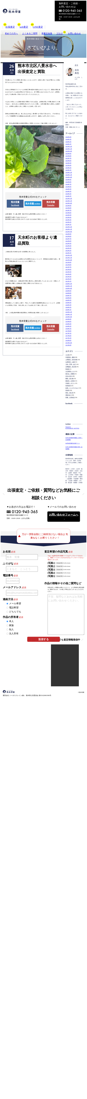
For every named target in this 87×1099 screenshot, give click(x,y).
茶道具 (67, 390)
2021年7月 (68, 267)
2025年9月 (68, 153)
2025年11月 (68, 149)
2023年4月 (68, 217)
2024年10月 (68, 177)
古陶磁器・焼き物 (70, 366)
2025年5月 (68, 163)
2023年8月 (68, 208)
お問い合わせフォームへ (63, 514)
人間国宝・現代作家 (71, 359)
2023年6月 (68, 212)
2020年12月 (68, 283)
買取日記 (68, 395)
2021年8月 (68, 265)
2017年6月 (68, 335)
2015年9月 (68, 345)
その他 (67, 355)
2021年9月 (68, 262)
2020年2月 (68, 307)
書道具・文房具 (70, 381)
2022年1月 (68, 253)
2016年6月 (68, 340)
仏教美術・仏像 (70, 362)
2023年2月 (68, 222)
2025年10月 (68, 151)
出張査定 (10, 27)
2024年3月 (68, 191)
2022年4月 (68, 246)
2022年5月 (68, 243)
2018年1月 (68, 328)
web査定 (24, 27)
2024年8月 (68, 182)
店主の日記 (68, 376)
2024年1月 (68, 196)
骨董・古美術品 (70, 397)
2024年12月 (68, 172)
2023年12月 (68, 198)
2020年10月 (68, 288)
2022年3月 (68, 248)
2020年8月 (68, 293)
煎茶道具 (68, 385)
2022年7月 (68, 238)
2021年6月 (68, 269)
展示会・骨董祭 (70, 373)
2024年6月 (68, 186)
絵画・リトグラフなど (72, 388)
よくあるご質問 (29, 33)
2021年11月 (68, 257)
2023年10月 (68, 203)
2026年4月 (68, 137)
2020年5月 (68, 300)
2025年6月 (68, 160)
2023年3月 (68, 220)
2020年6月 (68, 298)
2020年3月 (68, 305)
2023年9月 (68, 205)
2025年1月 (68, 170)
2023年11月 (68, 201)
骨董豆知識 (47, 33)
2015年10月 (68, 343)
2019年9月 (68, 319)
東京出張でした (72, 443)
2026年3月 (68, 139)
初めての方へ (11, 33)
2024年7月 (68, 184)
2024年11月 (68, 175)
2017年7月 (68, 333)
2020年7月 (68, 295)
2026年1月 (68, 144)
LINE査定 (38, 27)
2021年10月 (68, 260)
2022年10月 (68, 231)
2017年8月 (68, 331)
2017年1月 (68, 338)
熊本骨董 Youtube (50, 203)
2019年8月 (68, 321)
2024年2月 (68, 194)
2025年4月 (68, 165)
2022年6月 (68, 241)
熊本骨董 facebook (15, 203)
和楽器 (67, 369)
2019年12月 (68, 312)
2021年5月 (68, 272)
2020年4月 (68, 302)
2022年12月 (68, 227)
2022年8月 (68, 236)
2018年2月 (68, 326)
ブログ (59, 33)
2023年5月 (68, 215)
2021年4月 (68, 274)
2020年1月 (68, 309)
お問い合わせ (74, 33)
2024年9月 (68, 179)
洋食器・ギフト (70, 383)
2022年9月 (68, 234)
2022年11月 (68, 229)
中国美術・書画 (70, 357)
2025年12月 (68, 146)
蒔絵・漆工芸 (69, 392)
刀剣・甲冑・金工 (70, 364)
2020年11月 (68, 286)
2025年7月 (68, 158)
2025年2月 (68, 168)
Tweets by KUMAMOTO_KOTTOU (72, 427)
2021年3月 (68, 276)
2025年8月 (68, 156)
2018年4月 (68, 324)
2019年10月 (68, 317)
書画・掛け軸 (69, 378)
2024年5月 (68, 189)
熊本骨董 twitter (32, 203)
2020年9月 (68, 291)
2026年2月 (68, 142)
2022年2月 (68, 250)
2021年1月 (68, 281)
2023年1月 (68, 224)
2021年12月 (68, 255)
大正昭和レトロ (70, 371)
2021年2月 (68, 279)
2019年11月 (68, 314)
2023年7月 (68, 210)
